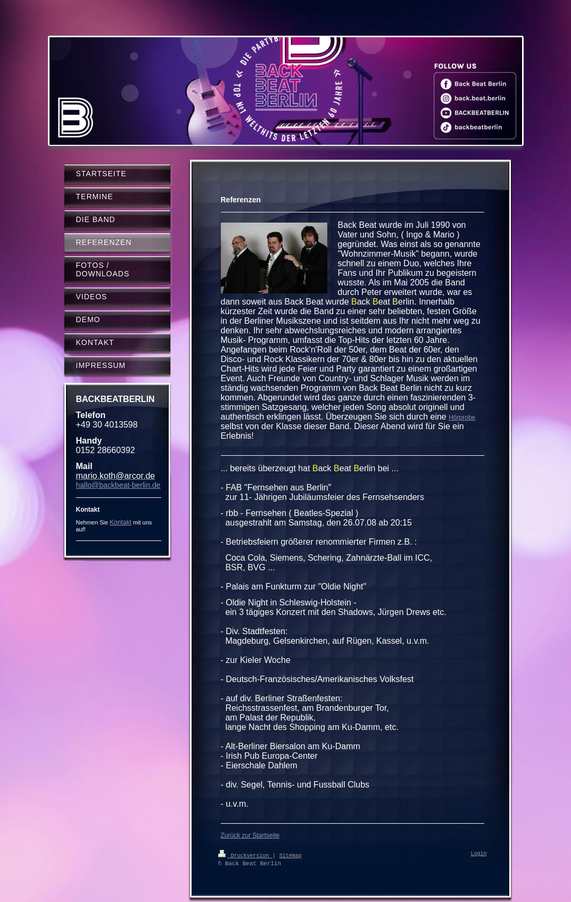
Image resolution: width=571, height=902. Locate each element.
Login (479, 854)
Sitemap (290, 855)
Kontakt (120, 522)
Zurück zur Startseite (250, 835)
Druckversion (245, 855)
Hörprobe (462, 417)
